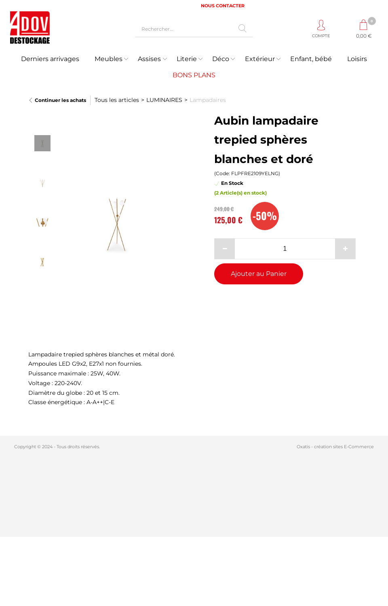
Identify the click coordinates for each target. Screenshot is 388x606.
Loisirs (357, 59)
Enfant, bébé (311, 59)
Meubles (108, 59)
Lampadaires (208, 100)
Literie (187, 59)
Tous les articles (117, 100)
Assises (149, 59)
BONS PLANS (194, 75)
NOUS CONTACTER (223, 5)
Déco (220, 59)
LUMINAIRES (164, 100)
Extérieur (260, 59)
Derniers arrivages (50, 59)
